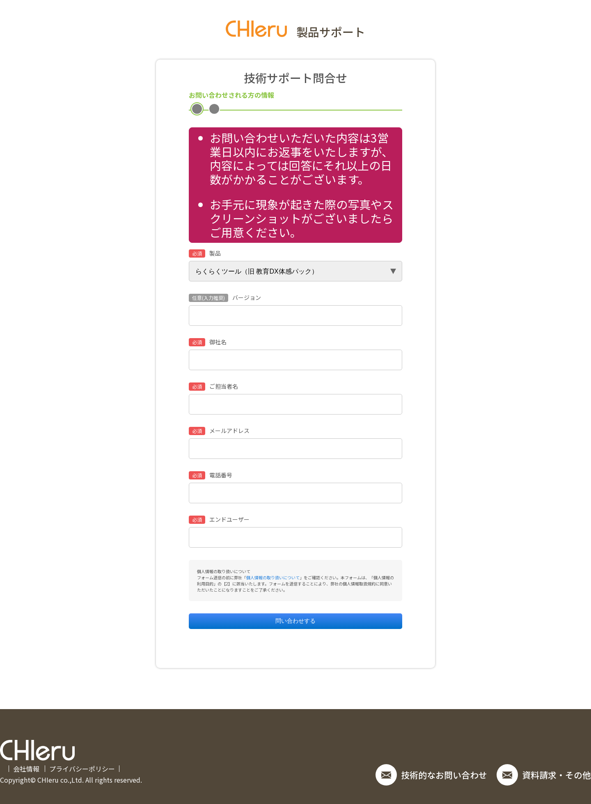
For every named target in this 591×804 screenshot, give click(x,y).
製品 (205, 253)
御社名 (208, 342)
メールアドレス (219, 431)
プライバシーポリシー (82, 769)
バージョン (225, 298)
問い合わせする (295, 620)
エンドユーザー (219, 520)
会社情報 (26, 769)
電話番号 (210, 475)
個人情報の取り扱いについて (273, 577)
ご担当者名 (213, 386)
